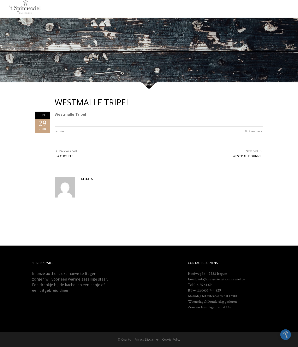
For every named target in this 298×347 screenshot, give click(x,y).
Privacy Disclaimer (147, 339)
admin (59, 131)
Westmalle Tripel (92, 102)
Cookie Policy (171, 339)
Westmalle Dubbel (247, 156)
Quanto (126, 339)
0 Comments (253, 131)
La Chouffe (64, 156)
